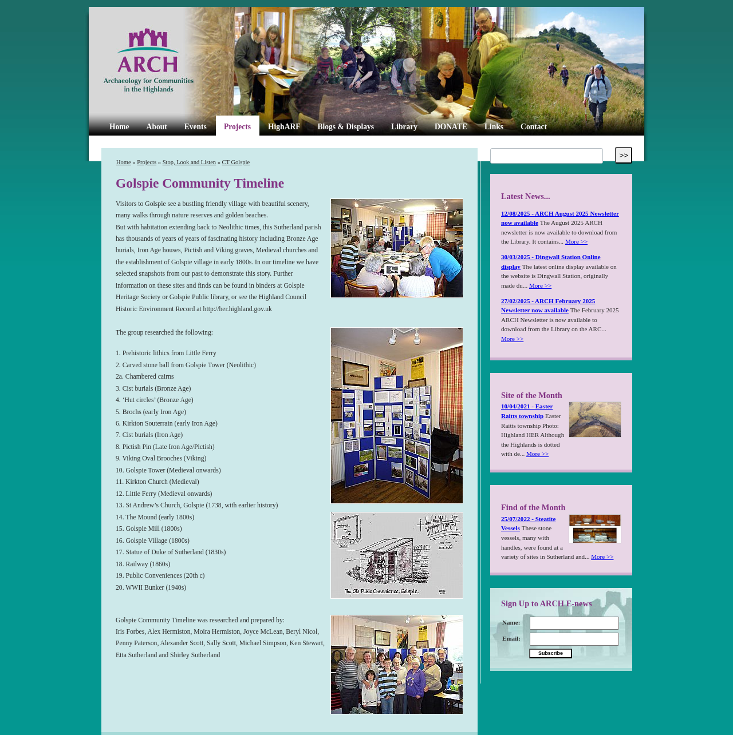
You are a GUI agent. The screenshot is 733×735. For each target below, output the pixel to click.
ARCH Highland (168, 61)
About (157, 126)
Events (195, 126)
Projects (237, 126)
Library (404, 126)
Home (119, 126)
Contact (534, 126)
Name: (511, 622)
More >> (576, 241)
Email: (511, 638)
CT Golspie (236, 162)
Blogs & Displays (345, 126)
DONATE (451, 126)
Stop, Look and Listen (189, 162)
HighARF (284, 126)
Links (493, 126)
